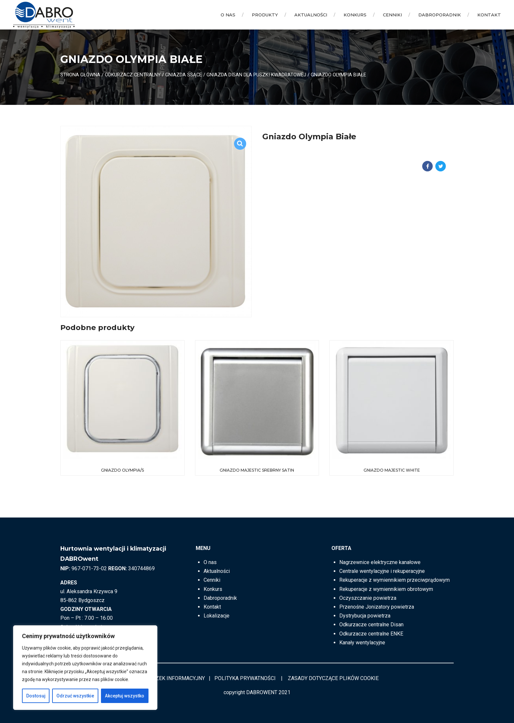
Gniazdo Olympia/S (122, 470)
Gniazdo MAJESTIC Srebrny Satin (257, 470)
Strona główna (80, 75)
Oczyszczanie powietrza (367, 598)
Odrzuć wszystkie (75, 695)
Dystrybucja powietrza (364, 616)
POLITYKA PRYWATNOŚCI (245, 678)
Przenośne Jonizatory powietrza (376, 607)
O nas (228, 14)
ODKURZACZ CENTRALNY (133, 75)
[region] (85, 667)
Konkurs (355, 14)
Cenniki (392, 14)
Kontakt (489, 14)
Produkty (265, 14)
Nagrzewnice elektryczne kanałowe (380, 562)
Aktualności (310, 14)
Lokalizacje (216, 616)
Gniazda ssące (183, 75)
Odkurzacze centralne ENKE (371, 634)
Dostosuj (36, 695)
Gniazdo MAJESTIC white (392, 470)
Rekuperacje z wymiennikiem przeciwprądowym (394, 580)
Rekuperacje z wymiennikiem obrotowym (386, 589)
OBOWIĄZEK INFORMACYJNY (170, 678)
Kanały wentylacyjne (362, 642)
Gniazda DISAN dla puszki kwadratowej (256, 75)
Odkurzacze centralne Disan (371, 624)
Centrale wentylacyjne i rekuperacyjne (382, 571)
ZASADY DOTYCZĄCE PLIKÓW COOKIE (333, 678)
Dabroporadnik (439, 14)
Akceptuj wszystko (124, 695)
